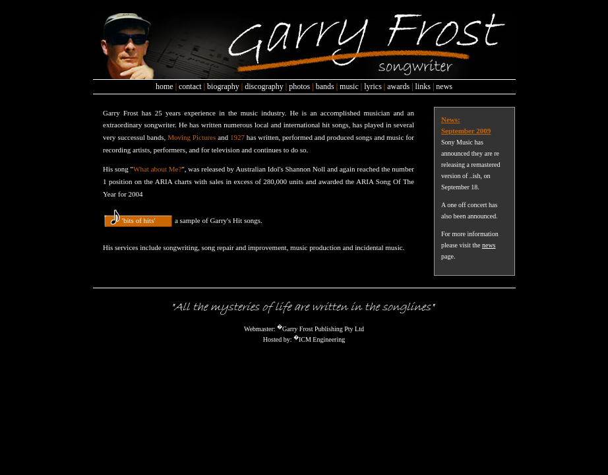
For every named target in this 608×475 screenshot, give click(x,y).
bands (325, 86)
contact (190, 86)
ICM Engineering (322, 339)
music (349, 86)
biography (223, 86)
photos (299, 86)
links (423, 86)
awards (398, 86)
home (164, 86)
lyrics (373, 86)
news (444, 86)
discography (264, 86)
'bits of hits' (138, 220)
